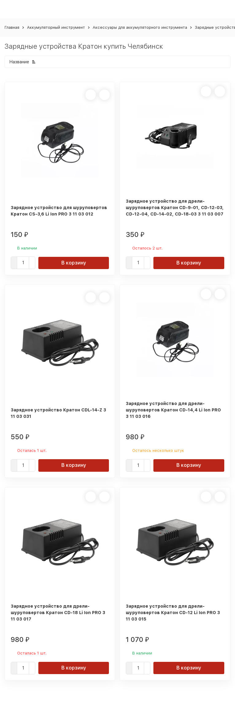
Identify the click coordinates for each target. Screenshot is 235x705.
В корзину (73, 263)
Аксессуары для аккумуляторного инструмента (140, 27)
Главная (12, 27)
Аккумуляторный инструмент (56, 27)
